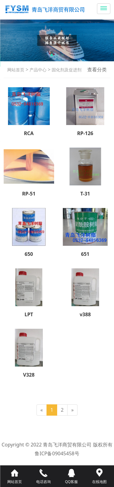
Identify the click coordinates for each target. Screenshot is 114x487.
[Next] (72, 410)
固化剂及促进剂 (65, 70)
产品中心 (37, 70)
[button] (51, 55)
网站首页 (15, 70)
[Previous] (41, 410)
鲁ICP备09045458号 (57, 453)
